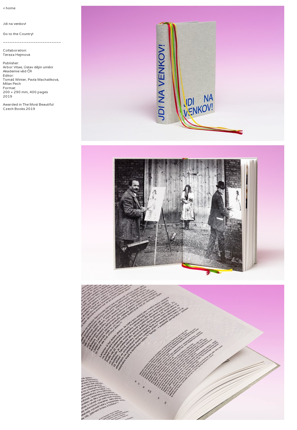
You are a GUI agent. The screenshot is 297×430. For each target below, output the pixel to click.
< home (9, 8)
